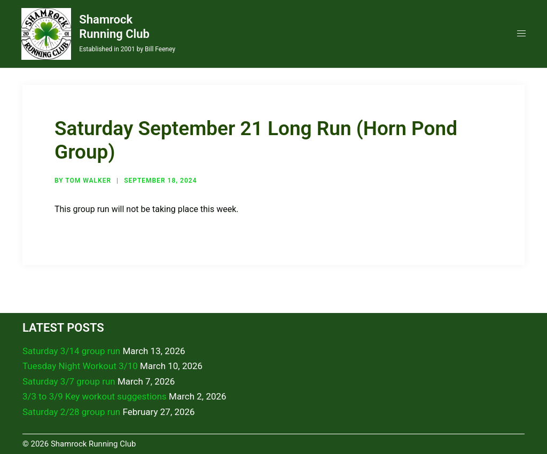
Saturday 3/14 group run (71, 351)
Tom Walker (88, 180)
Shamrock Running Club (114, 26)
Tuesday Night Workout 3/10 (80, 366)
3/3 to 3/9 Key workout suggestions (94, 396)
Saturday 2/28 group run (71, 411)
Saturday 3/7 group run (68, 381)
